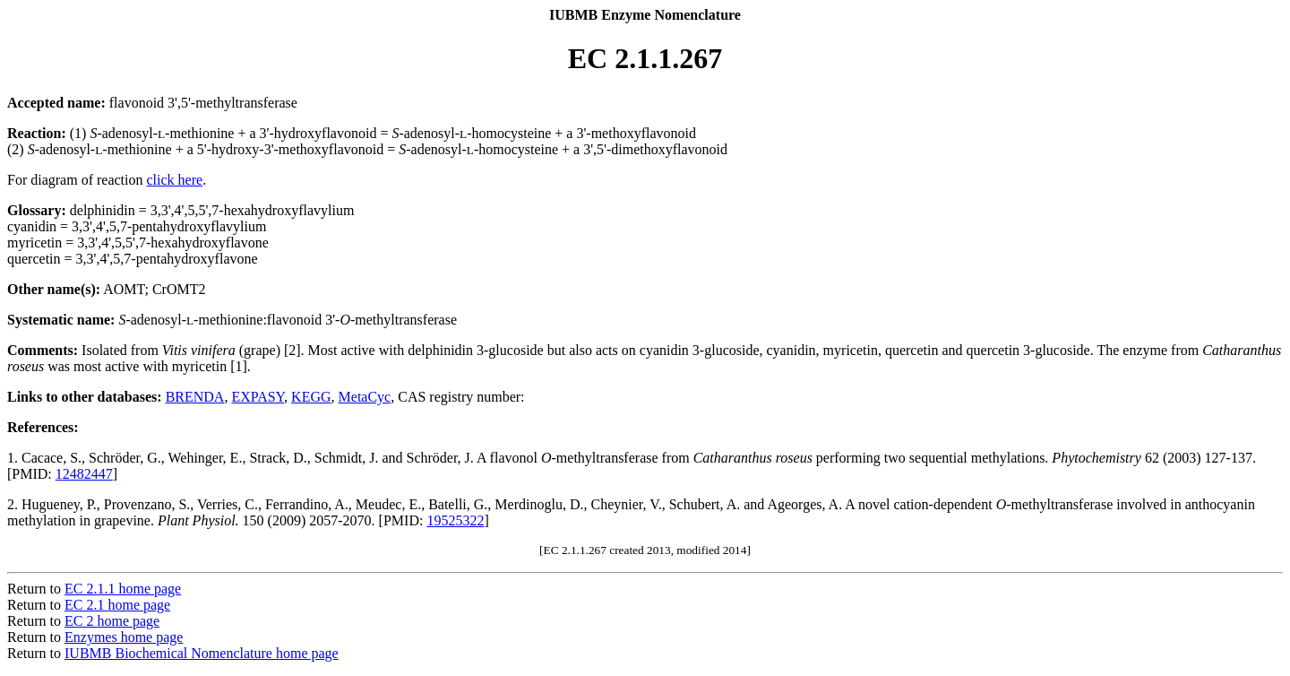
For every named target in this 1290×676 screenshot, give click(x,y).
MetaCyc (365, 396)
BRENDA (195, 396)
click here (175, 179)
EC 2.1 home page (117, 604)
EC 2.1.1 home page (122, 588)
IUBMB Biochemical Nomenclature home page (201, 653)
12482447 (84, 473)
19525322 (455, 520)
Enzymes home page (123, 637)
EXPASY (257, 396)
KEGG (311, 396)
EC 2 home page (111, 620)
